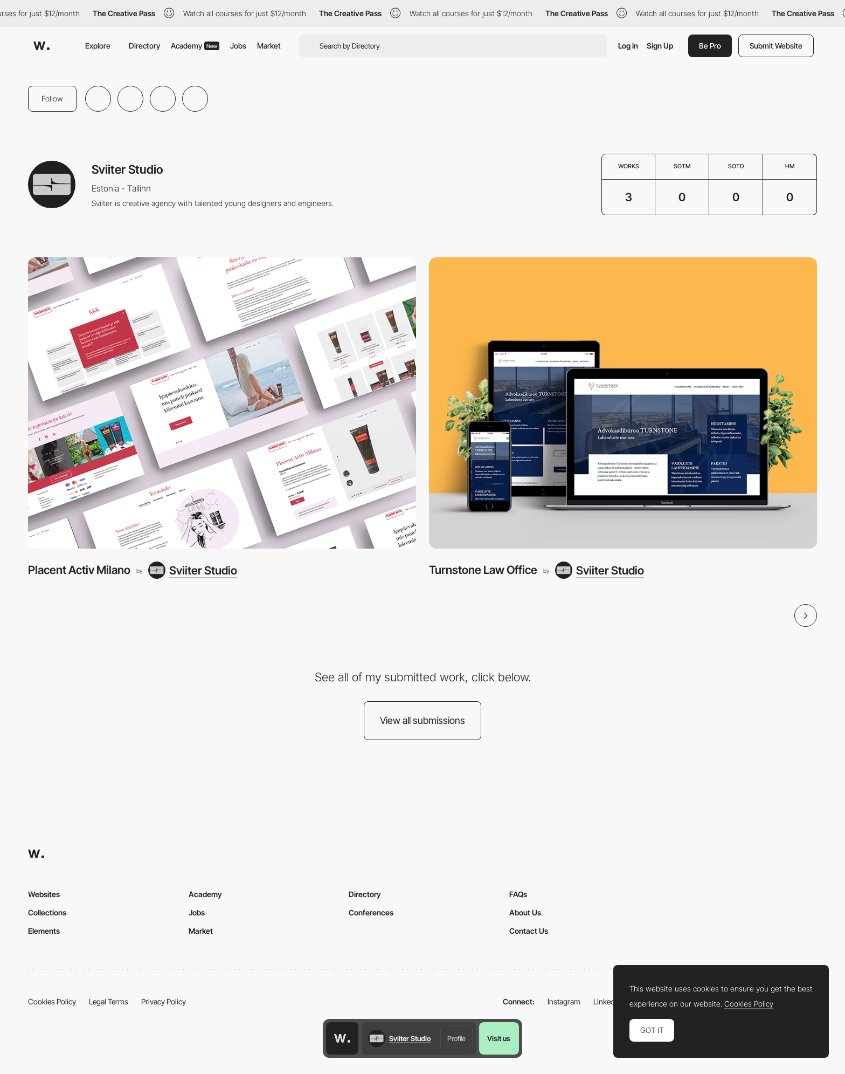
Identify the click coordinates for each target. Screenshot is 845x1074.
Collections (47, 912)
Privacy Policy (163, 1001)
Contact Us (528, 930)
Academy (195, 45)
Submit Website (776, 45)
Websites (44, 894)
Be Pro (710, 45)
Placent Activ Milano (79, 570)
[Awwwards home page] (342, 1038)
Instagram (564, 1001)
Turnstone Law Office (483, 570)
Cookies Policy (52, 1001)
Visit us (498, 1038)
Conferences (371, 912)
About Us (525, 912)
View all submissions (422, 720)
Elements (44, 930)
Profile (456, 1038)
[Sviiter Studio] (192, 570)
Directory (144, 45)
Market (269, 45)
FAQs (518, 894)
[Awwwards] (41, 46)
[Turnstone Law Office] (623, 403)
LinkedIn (607, 1001)
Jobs (238, 45)
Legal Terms (108, 1001)
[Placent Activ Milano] (222, 403)
